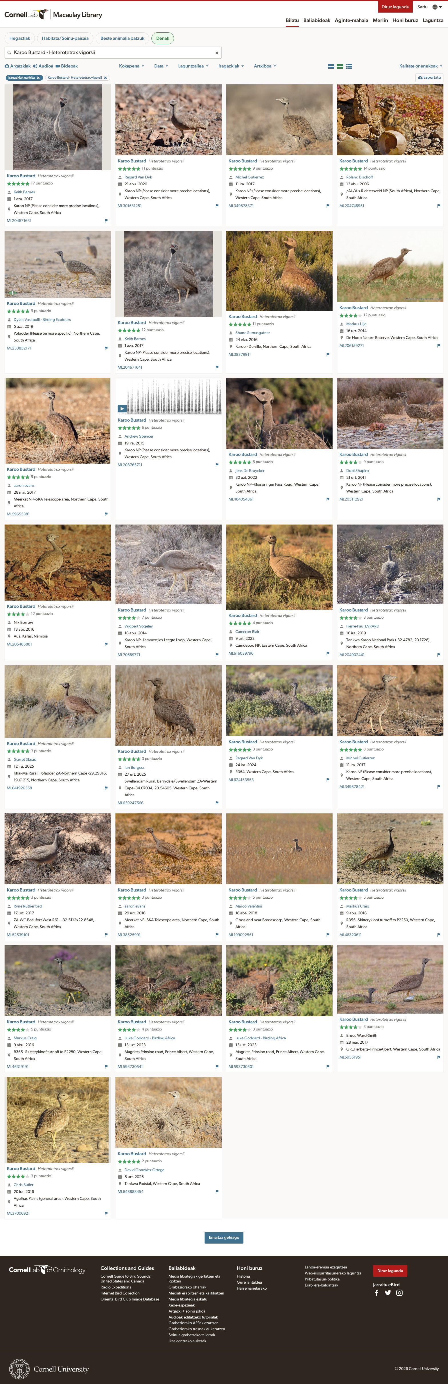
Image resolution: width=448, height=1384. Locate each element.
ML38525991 (129, 935)
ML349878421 (352, 787)
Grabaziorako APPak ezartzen (194, 1323)
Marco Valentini (248, 906)
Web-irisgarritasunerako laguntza (333, 1273)
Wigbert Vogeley (139, 626)
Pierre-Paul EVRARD (362, 626)
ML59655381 (18, 514)
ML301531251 (130, 206)
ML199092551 (241, 935)
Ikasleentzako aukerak (187, 1341)
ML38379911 (240, 355)
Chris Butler (23, 1185)
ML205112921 (351, 499)
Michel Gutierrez (249, 177)
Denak (162, 38)
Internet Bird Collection (120, 1293)
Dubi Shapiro (357, 471)
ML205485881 (19, 644)
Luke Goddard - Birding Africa (150, 1038)
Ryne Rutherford (28, 906)
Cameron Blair (247, 632)
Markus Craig (357, 906)
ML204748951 (351, 206)
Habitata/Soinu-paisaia (65, 38)
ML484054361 (241, 499)
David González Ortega (144, 1170)
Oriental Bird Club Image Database (130, 1299)
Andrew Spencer (139, 436)
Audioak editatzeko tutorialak (193, 1317)
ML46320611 (350, 935)
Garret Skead (25, 760)
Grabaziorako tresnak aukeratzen (197, 1329)
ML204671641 (130, 368)
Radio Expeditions (116, 1287)
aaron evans (24, 486)
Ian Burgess (135, 768)
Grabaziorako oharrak (187, 1287)
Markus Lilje (356, 324)
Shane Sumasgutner (252, 333)
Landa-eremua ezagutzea (326, 1267)
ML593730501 (241, 1067)
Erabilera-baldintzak (321, 1285)
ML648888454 (130, 1192)
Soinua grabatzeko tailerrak (192, 1335)
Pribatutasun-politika (322, 1279)
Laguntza (433, 20)
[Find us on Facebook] (376, 1292)
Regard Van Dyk (138, 177)
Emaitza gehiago (224, 1237)
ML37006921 (18, 1214)
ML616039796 (241, 654)
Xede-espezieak (182, 1305)
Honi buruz (405, 20)
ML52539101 (18, 935)
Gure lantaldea (249, 1282)
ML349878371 (241, 206)
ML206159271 (351, 346)
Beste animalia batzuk (122, 38)
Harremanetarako (252, 1288)
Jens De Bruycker (250, 471)
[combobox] (113, 52)
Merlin (380, 20)
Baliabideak (316, 20)
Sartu (422, 7)
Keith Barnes (24, 192)
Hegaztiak (19, 38)
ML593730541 (130, 1067)
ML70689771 (129, 655)
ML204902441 (352, 655)
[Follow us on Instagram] (399, 1292)
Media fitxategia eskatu (188, 1299)
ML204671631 (19, 221)
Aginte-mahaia (351, 20)
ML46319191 (18, 1067)
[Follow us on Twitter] (388, 1292)
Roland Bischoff (359, 177)
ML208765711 (130, 465)
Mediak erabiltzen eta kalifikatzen (196, 1293)
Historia (243, 1276)
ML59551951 (350, 1057)
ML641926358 (19, 788)
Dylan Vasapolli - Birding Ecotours (42, 320)
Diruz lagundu (395, 7)
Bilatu (292, 20)
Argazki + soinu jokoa (187, 1311)
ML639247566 (130, 803)
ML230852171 (19, 348)
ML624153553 (241, 780)
